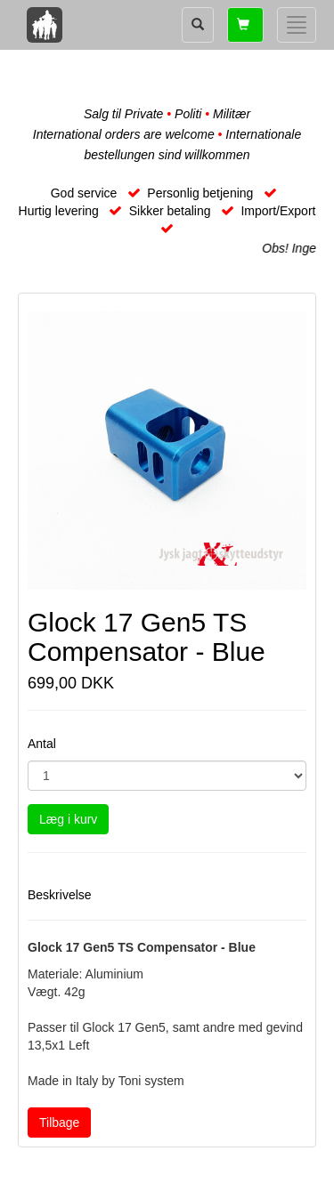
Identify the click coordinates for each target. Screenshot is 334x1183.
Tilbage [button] (59, 1122)
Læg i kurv (68, 819)
